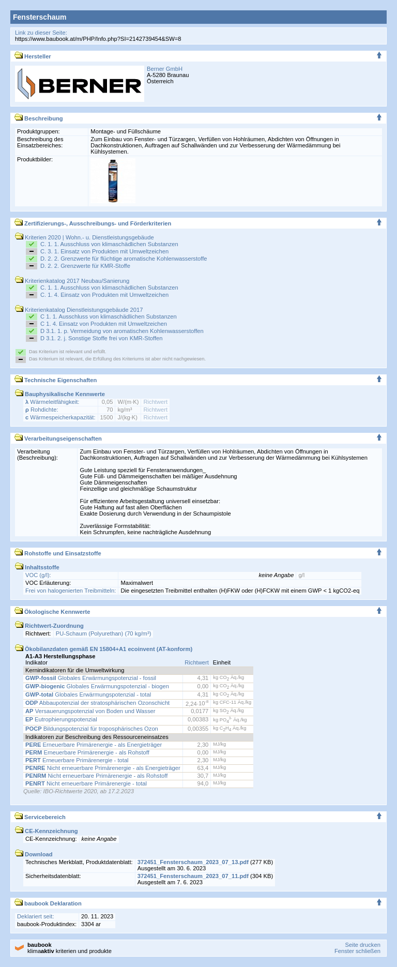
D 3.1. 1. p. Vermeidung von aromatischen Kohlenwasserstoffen (122, 331)
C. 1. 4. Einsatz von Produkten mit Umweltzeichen (104, 295)
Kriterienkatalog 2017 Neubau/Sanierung (72, 281)
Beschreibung (38, 118)
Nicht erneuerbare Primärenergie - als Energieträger (102, 768)
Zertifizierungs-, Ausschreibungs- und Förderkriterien (92, 223)
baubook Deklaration (48, 903)
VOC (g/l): (38, 575)
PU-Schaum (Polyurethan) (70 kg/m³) (103, 633)
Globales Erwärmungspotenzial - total (88, 694)
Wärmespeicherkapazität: (60, 417)
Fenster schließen (357, 951)
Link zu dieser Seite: (41, 32)
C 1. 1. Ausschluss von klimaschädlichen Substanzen (108, 316)
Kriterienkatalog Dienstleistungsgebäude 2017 (79, 310)
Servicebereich (40, 817)
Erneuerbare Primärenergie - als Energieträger (93, 745)
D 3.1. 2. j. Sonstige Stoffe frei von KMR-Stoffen (101, 338)
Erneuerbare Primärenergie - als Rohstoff (87, 752)
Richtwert (155, 402)
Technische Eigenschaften (55, 380)
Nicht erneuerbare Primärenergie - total (86, 783)
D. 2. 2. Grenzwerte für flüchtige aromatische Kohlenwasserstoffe (123, 258)
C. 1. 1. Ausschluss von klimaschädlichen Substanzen (109, 244)
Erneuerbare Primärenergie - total (77, 760)
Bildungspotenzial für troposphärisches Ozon (91, 729)
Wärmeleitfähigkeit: (52, 402)
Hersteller (32, 56)
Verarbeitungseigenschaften (58, 438)
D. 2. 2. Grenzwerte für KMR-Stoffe (85, 266)
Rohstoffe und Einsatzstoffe (57, 553)
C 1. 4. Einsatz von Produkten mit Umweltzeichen (103, 324)
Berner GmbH (164, 69)
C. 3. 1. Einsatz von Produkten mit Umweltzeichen (104, 251)
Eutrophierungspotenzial (61, 719)
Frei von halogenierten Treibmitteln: (70, 590)
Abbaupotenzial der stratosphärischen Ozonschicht (97, 703)
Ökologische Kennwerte (52, 612)
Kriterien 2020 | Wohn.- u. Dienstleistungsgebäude (84, 237)
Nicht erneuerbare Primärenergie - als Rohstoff (96, 776)
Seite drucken (362, 945)
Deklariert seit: (35, 916)
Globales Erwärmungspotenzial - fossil (90, 678)
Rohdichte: (41, 409)
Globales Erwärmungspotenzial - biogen (97, 686)
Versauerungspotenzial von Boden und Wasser (90, 711)
